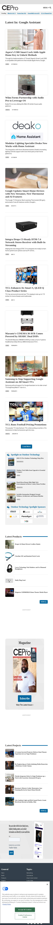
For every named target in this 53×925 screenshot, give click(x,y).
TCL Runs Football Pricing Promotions (25, 424)
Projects (19, 487)
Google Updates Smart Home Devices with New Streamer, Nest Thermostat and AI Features (24, 194)
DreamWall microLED (34, 13)
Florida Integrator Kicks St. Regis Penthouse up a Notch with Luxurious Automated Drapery (30, 757)
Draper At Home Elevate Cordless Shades (27, 544)
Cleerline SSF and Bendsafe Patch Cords (27, 556)
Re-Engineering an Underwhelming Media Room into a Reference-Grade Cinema (31, 745)
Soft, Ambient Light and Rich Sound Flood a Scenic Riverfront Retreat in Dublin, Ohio (30, 781)
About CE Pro (4, 880)
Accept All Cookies (25, 909)
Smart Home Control (31, 858)
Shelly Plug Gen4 (20, 580)
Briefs (7, 109)
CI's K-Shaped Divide (47, 13)
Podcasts (3, 868)
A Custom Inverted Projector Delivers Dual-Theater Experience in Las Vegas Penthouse (31, 733)
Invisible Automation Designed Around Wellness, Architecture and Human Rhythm (30, 495)
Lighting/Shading (31, 863)
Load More (26, 447)
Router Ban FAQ (21, 13)
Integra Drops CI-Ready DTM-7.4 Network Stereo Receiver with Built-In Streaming (25, 242)
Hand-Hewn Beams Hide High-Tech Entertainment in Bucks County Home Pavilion (31, 483)
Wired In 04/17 (12, 13)
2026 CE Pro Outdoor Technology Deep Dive (30, 458)
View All (44, 602)
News (7, 64)
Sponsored (4, 866)
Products (3, 858)
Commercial (29, 856)
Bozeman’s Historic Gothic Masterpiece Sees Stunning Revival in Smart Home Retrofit (28, 769)
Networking (29, 853)
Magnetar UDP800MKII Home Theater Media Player (31, 592)
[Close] (47, 884)
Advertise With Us (6, 877)
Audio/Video (29, 861)
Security (28, 866)
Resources (20, 461)
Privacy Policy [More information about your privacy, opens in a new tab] (7, 904)
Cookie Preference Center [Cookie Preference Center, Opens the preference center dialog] (25, 916)
